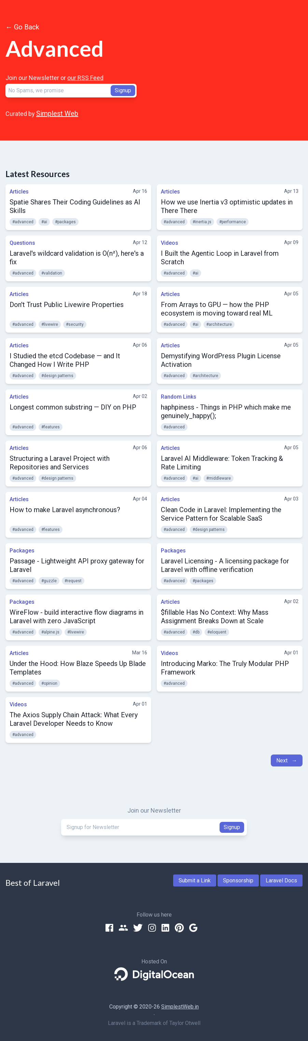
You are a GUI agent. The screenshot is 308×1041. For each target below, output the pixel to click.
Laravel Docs (281, 880)
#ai (44, 221)
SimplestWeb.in (180, 1006)
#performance (232, 221)
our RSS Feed (85, 77)
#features (50, 427)
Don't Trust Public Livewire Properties (67, 305)
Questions (22, 243)
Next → (286, 760)
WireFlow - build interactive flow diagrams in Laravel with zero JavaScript (76, 616)
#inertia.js (202, 221)
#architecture (219, 324)
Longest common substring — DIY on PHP (73, 407)
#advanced (22, 221)
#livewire (49, 324)
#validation (51, 273)
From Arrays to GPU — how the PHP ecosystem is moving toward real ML (216, 309)
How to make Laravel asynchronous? (65, 510)
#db (196, 632)
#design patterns (57, 375)
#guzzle (49, 580)
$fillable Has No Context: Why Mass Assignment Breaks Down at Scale (214, 616)
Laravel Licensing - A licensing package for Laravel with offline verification (225, 565)
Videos (169, 243)
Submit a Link (195, 880)
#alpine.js (50, 632)
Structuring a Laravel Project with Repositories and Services (60, 462)
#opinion (49, 683)
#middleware (218, 478)
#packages (65, 221)
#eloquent (216, 632)
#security (75, 324)
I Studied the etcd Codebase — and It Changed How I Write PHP (65, 360)
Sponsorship (238, 880)
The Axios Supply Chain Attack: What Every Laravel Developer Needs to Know (74, 719)
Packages (22, 550)
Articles (19, 191)
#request (73, 580)
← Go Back (22, 27)
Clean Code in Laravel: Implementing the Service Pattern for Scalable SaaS (221, 514)
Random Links (178, 396)
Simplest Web (57, 113)
